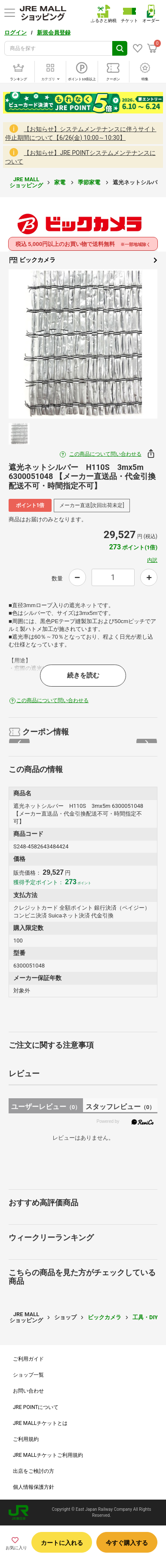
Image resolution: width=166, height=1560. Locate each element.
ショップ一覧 (28, 1375)
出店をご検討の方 (33, 1471)
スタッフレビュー (120, 1107)
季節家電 (89, 182)
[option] (83, 344)
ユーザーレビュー (45, 1107)
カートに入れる (62, 1542)
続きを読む (83, 675)
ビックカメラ (83, 260)
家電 (60, 182)
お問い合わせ (28, 1391)
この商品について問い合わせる (105, 454)
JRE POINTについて (35, 1407)
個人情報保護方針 (33, 1487)
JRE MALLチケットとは (40, 1423)
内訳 (152, 560)
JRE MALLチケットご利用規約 (48, 1455)
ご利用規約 (26, 1439)
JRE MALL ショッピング (26, 182)
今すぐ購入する (127, 1542)
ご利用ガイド (28, 1359)
